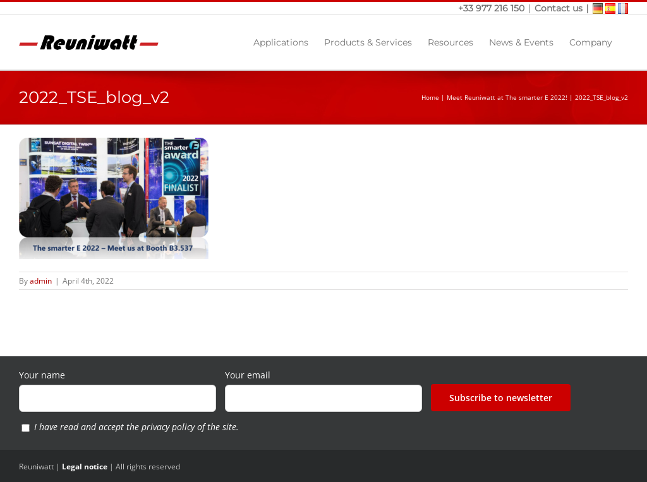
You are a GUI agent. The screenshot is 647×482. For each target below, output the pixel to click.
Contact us (559, 8)
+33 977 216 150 (492, 8)
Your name (42, 375)
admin (41, 280)
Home (430, 97)
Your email (247, 375)
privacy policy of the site (189, 427)
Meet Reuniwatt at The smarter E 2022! (507, 97)
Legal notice (84, 466)
